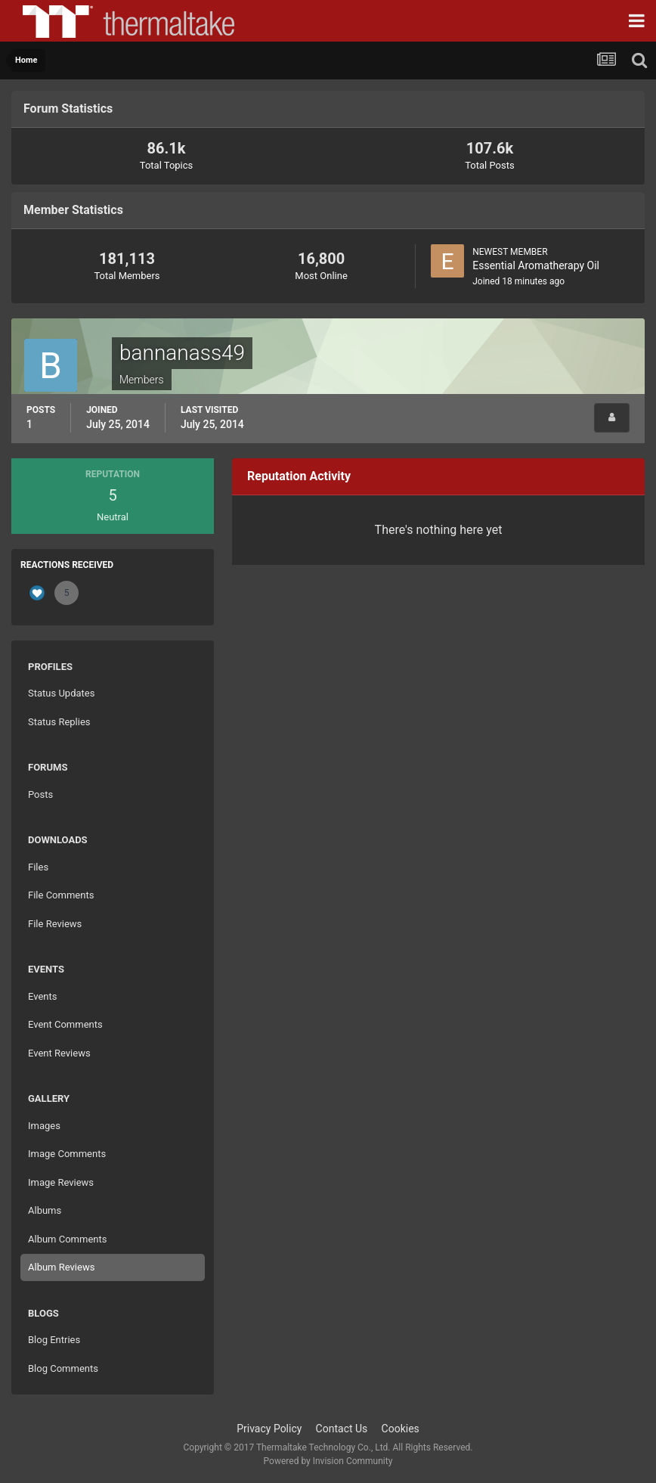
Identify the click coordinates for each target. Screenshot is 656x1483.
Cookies (400, 1429)
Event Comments (65, 1024)
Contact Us (342, 1429)
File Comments (61, 895)
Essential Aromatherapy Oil (535, 265)
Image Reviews (61, 1182)
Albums (44, 1210)
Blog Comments (63, 1368)
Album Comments (67, 1239)
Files (38, 867)
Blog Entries (54, 1339)
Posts (40, 794)
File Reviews (55, 923)
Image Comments (67, 1153)
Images (44, 1125)
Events (42, 996)
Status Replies (59, 722)
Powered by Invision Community (328, 1461)
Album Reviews (61, 1267)
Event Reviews (59, 1053)
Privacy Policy (269, 1429)
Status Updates (61, 693)
